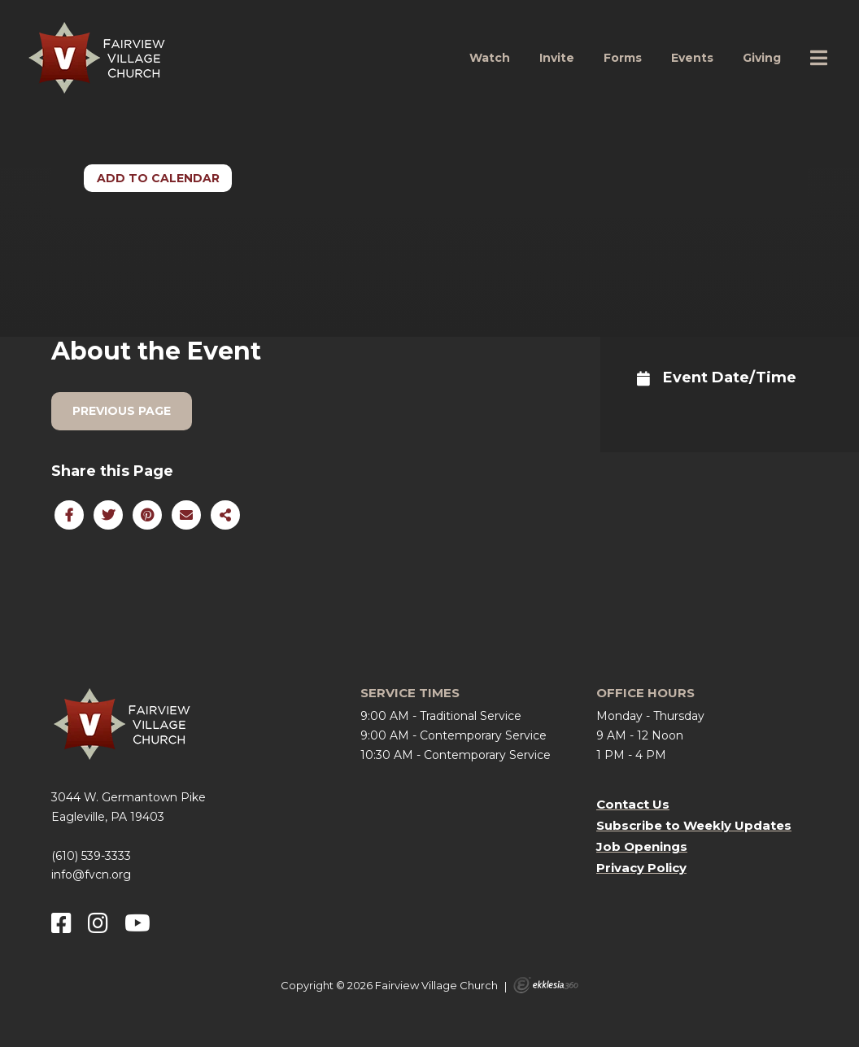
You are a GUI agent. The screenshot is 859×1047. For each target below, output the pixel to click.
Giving (762, 57)
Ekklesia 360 (545, 985)
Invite (556, 57)
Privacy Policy (641, 867)
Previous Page (121, 411)
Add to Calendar (158, 178)
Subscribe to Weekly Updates (693, 825)
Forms (623, 57)
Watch (489, 57)
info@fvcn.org (91, 874)
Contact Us (632, 804)
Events (692, 57)
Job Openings (641, 846)
